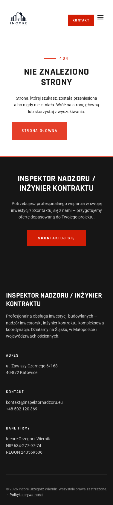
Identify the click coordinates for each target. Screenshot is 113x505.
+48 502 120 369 (21, 409)
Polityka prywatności (26, 495)
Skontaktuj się (56, 238)
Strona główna (40, 130)
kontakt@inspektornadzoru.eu (34, 402)
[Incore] (18, 18)
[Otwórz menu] (100, 17)
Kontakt (81, 20)
